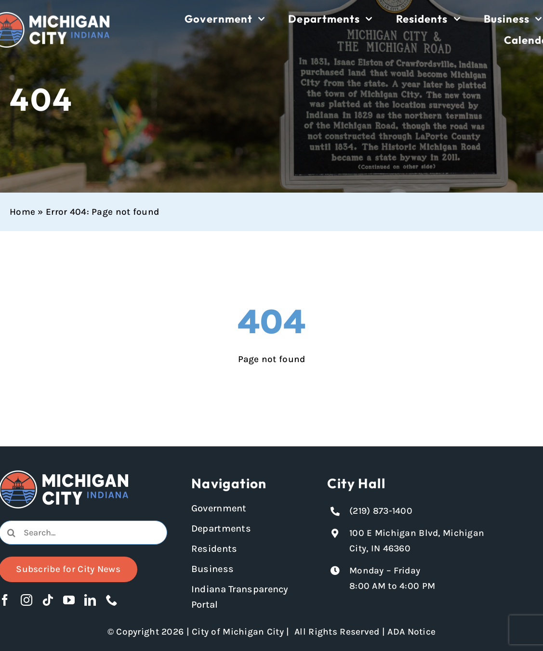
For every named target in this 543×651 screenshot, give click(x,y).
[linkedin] (90, 600)
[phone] (112, 600)
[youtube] (69, 600)
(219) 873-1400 (380, 511)
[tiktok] (47, 600)
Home (22, 212)
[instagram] (26, 600)
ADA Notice (411, 631)
